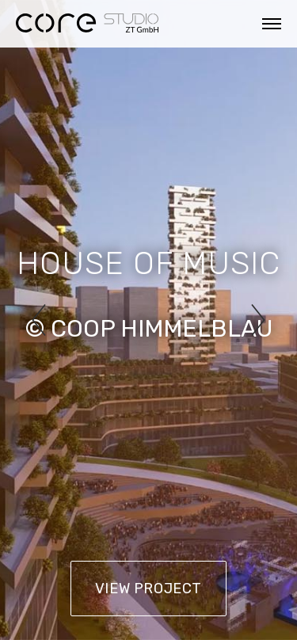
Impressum (44, 596)
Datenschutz (139, 596)
